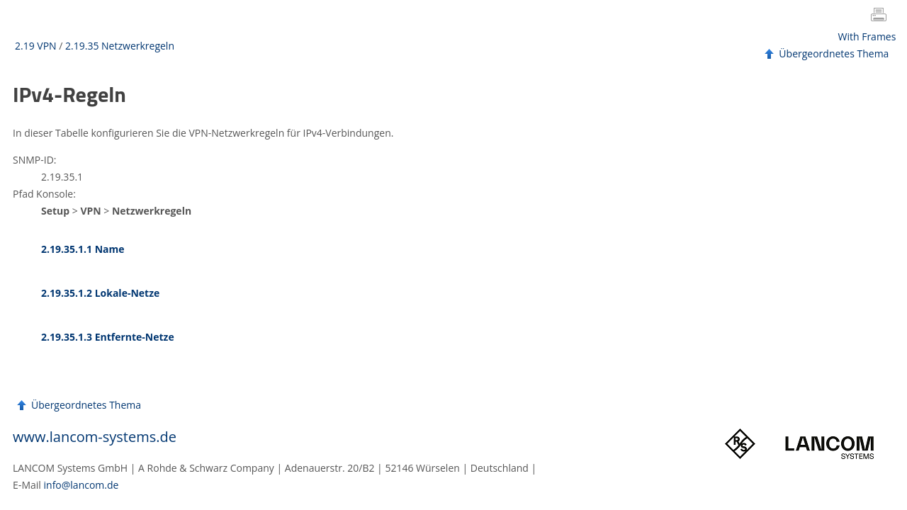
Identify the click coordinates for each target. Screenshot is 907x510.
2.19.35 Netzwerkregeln (119, 45)
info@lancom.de (81, 485)
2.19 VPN (36, 45)
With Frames (867, 36)
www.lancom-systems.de (94, 436)
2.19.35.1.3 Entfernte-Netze (107, 337)
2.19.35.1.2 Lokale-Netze (100, 293)
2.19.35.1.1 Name (83, 249)
